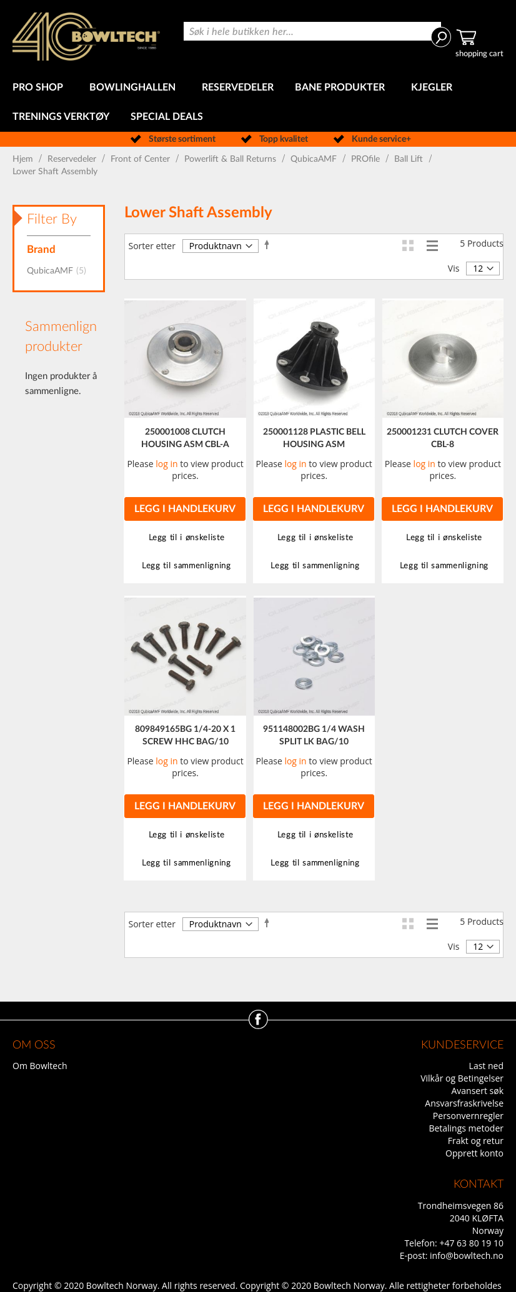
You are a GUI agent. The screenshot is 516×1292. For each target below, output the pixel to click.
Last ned (486, 1066)
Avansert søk (477, 1091)
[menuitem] (40, 87)
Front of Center (141, 159)
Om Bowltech (39, 1066)
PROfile (366, 159)
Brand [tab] (41, 249)
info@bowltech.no (467, 1255)
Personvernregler (468, 1116)
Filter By (52, 219)
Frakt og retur (476, 1141)
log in (166, 464)
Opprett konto (474, 1153)
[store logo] (86, 36)
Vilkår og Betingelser (462, 1078)
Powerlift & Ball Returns (231, 159)
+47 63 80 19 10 (471, 1243)
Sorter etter (151, 246)
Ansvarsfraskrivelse (464, 1103)
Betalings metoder (466, 1128)
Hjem (24, 159)
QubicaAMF (314, 159)
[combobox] (312, 31)
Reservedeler (73, 159)
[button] (185, 538)
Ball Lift (409, 159)
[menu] (258, 102)
